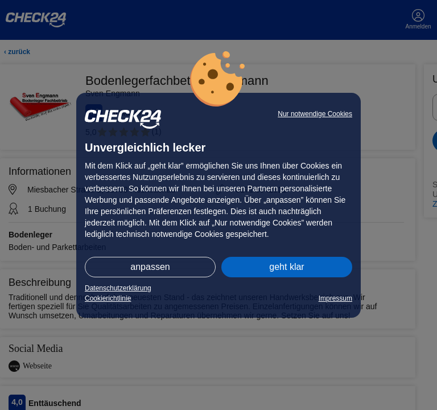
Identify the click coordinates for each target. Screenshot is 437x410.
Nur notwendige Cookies (315, 114)
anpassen (150, 267)
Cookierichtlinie (108, 298)
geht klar (286, 267)
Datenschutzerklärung (118, 288)
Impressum (335, 298)
